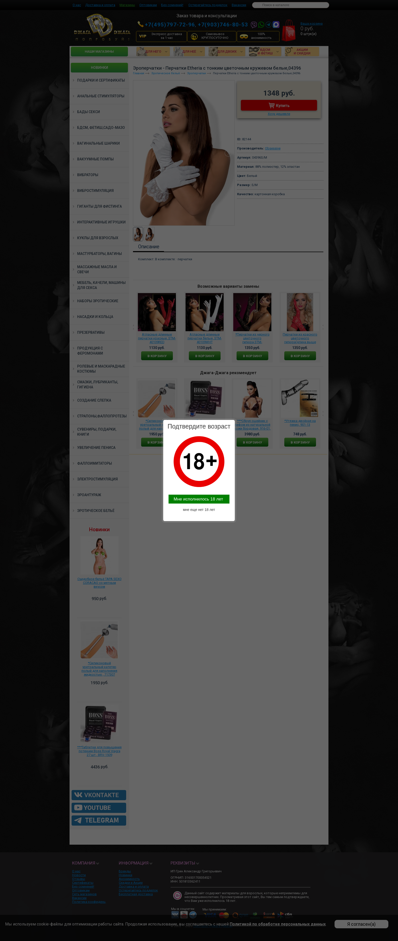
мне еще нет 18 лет (199, 510)
